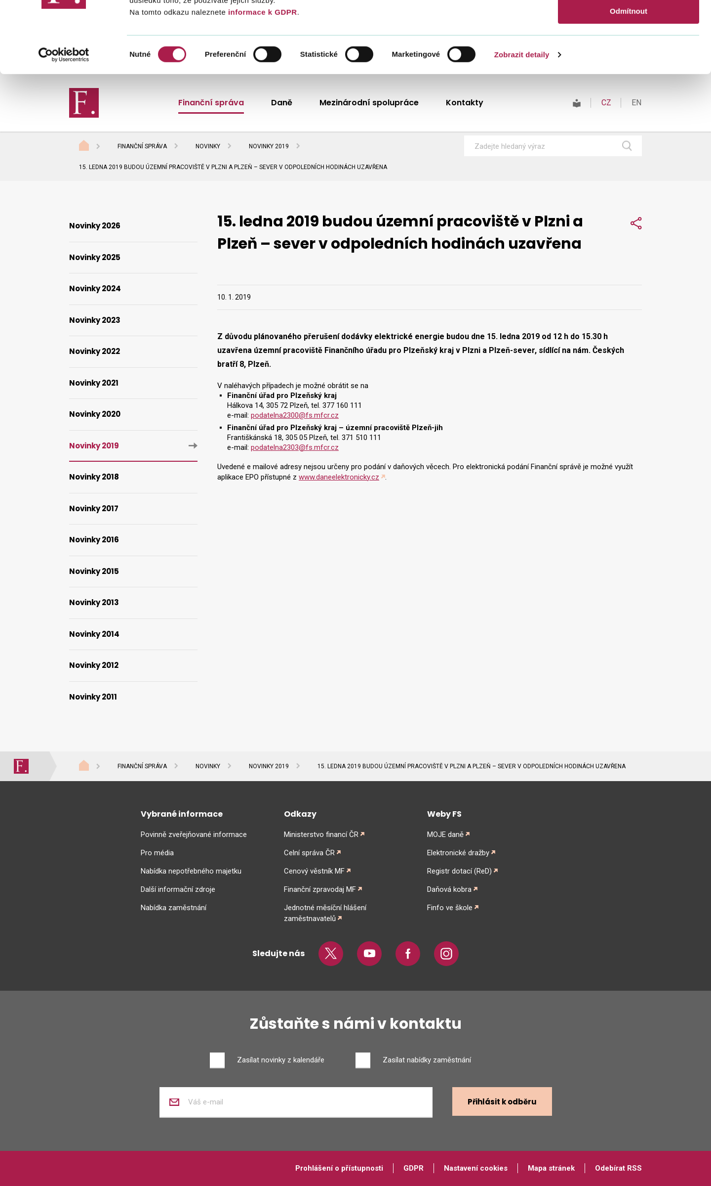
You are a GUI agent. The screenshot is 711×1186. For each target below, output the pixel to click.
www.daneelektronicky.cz (339, 477)
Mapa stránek (551, 1168)
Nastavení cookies (476, 1168)
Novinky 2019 (269, 146)
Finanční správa (142, 146)
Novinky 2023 (94, 320)
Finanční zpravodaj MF (320, 889)
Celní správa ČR (309, 852)
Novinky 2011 (93, 697)
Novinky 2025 (94, 257)
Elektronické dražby (458, 852)
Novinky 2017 (93, 508)
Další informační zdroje (178, 889)
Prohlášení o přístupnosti (339, 1168)
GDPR (413, 1168)
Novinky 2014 (94, 634)
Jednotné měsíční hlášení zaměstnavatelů (325, 913)
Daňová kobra (449, 889)
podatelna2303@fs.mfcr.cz (295, 447)
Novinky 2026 (94, 225)
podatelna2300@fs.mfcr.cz (295, 415)
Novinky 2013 (94, 602)
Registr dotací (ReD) (459, 871)
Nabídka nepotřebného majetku (191, 871)
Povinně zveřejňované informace (194, 834)
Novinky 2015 (94, 571)
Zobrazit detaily (522, 126)
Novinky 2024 (95, 288)
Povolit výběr (628, 53)
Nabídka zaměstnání (173, 907)
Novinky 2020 (94, 414)
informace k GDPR (261, 83)
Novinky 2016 (94, 539)
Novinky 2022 (94, 351)
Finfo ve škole (450, 907)
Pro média (157, 852)
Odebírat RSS (618, 1168)
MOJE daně (445, 834)
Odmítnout (628, 82)
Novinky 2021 (93, 383)
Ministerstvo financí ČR (321, 834)
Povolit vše (628, 24)
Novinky (208, 146)
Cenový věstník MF (314, 871)
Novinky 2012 (93, 665)
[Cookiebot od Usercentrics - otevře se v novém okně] (64, 126)
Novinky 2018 (94, 477)
